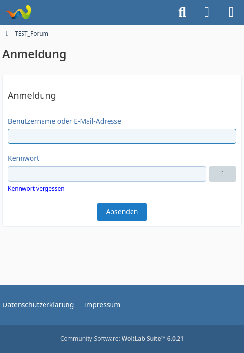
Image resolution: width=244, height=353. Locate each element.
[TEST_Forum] (18, 12)
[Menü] (231, 12)
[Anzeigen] (222, 174)
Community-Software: (122, 338)
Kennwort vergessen (36, 188)
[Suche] (182, 12)
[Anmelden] (207, 12)
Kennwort (23, 158)
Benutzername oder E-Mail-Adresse (64, 121)
